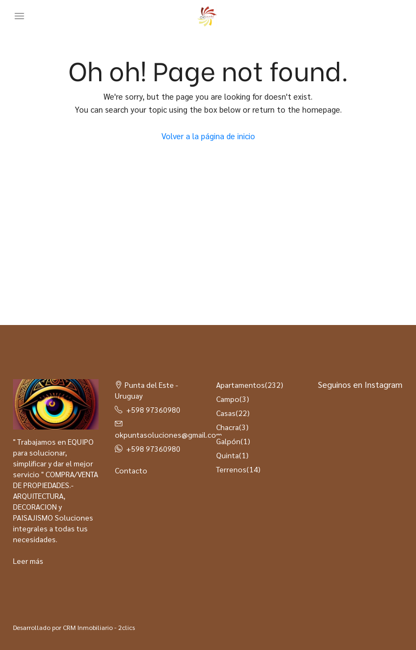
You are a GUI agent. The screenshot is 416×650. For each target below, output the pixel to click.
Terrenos (231, 469)
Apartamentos (240, 384)
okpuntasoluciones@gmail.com (168, 434)
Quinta (227, 455)
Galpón (228, 441)
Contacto (131, 470)
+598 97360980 (153, 409)
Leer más (28, 561)
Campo (227, 399)
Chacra (227, 427)
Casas (226, 413)
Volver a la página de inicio (208, 136)
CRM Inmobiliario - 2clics (99, 627)
